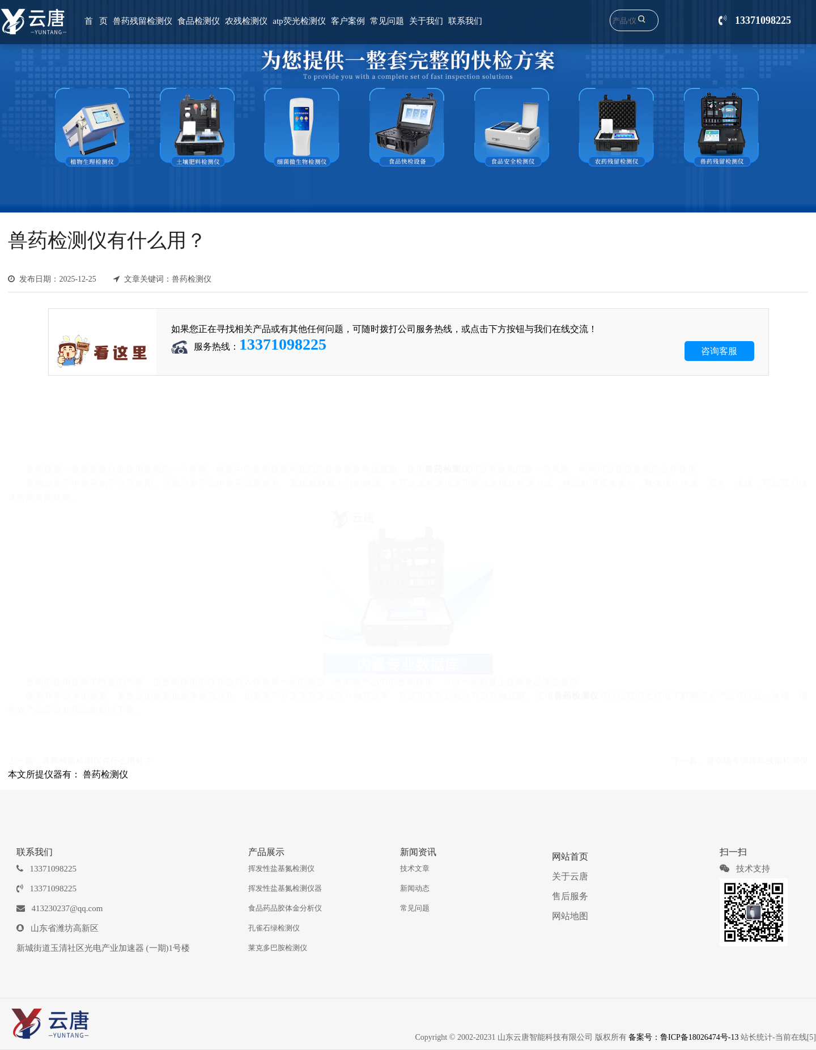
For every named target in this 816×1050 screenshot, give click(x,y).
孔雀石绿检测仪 (274, 928)
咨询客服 (719, 351)
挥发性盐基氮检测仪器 (285, 888)
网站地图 (570, 916)
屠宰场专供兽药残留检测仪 (757, 759)
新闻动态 (415, 888)
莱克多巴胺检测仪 (277, 947)
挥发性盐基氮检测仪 (281, 868)
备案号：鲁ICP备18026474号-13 (683, 1037)
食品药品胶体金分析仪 (285, 908)
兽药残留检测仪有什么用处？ (97, 759)
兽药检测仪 (105, 774)
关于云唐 (570, 876)
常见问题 (415, 908)
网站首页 (570, 856)
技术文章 (415, 868)
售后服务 (570, 896)
